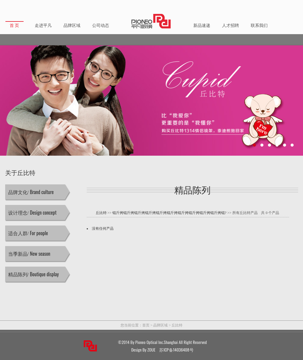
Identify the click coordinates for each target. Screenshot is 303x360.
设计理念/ (32, 212)
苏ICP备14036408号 (176, 349)
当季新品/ (29, 253)
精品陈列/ (33, 274)
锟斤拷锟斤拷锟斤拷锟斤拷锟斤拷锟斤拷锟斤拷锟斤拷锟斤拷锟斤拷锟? (169, 213)
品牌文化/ (31, 192)
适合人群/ (28, 233)
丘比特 (101, 213)
